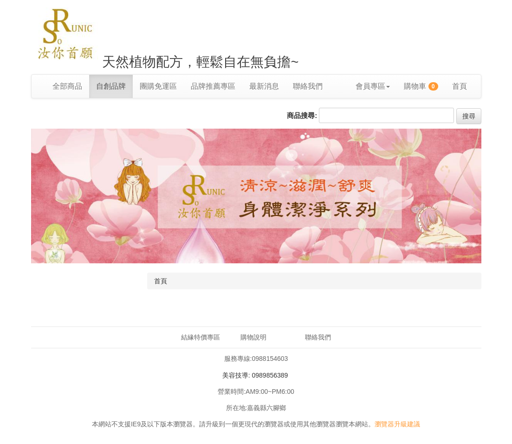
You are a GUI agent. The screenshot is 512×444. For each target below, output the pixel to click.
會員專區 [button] (373, 86)
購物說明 (253, 337)
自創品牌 (111, 86)
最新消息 (264, 86)
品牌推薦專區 (213, 86)
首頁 (459, 86)
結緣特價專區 (200, 337)
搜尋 (468, 116)
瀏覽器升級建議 (397, 424)
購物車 (421, 86)
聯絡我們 (308, 86)
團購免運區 (158, 86)
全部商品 (67, 86)
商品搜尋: (302, 115)
